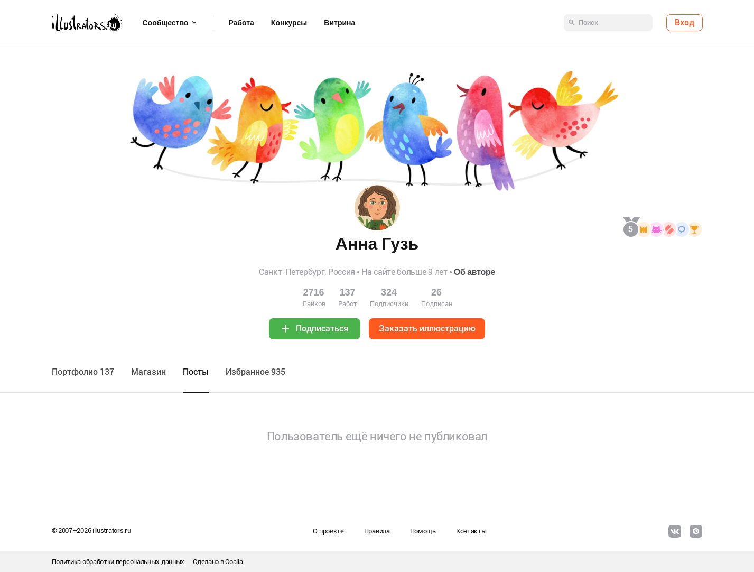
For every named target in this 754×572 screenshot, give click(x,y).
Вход (684, 22)
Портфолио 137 (83, 372)
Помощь (423, 531)
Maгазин (148, 372)
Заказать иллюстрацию (427, 329)
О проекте (328, 531)
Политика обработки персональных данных (118, 562)
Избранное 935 (255, 372)
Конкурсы (289, 23)
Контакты (471, 531)
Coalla (234, 562)
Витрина (339, 23)
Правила (377, 531)
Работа (241, 23)
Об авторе (474, 272)
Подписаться (322, 329)
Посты (196, 372)
